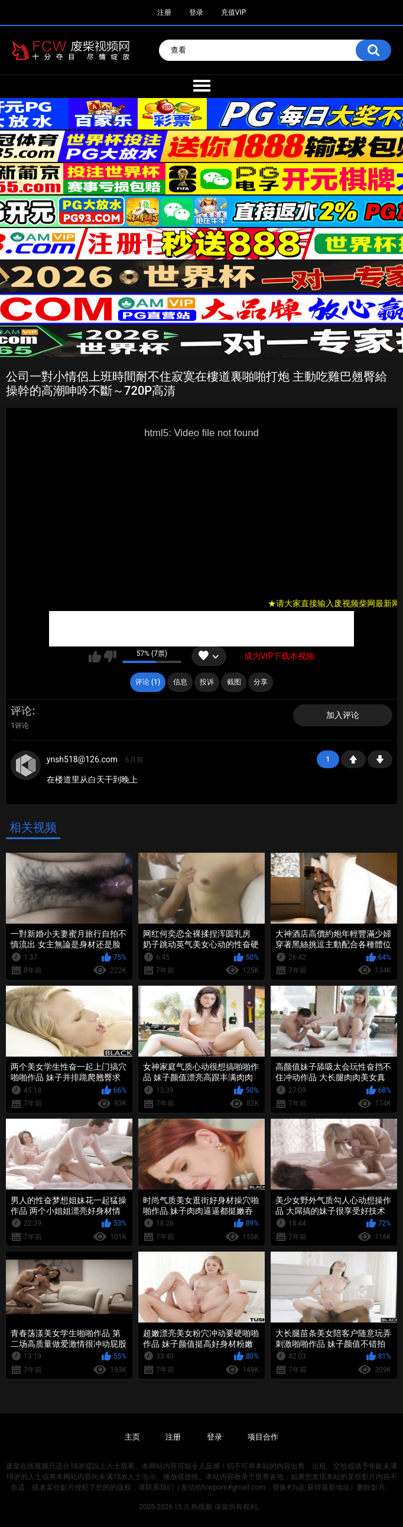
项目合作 (263, 1436)
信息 (180, 682)
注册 (164, 12)
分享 (261, 682)
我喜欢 (95, 656)
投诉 (207, 682)
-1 (380, 759)
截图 (234, 682)
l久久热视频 (193, 1507)
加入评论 (342, 715)
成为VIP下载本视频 (279, 656)
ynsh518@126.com (82, 759)
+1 (353, 759)
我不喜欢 (110, 656)
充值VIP (233, 12)
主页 (132, 1436)
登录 (196, 12)
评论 (21, 710)
